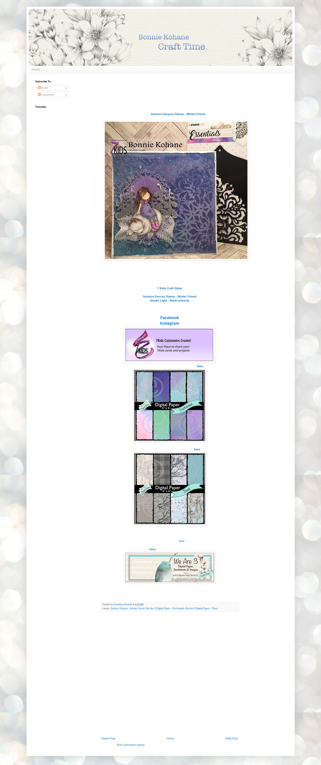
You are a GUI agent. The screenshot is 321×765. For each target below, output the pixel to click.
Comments (46, 94)
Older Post (231, 738)
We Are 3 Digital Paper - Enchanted (165, 608)
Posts (43, 87)
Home (36, 69)
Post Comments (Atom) (131, 745)
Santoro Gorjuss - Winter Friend (127, 608)
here (181, 541)
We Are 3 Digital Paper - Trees (201, 608)
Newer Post (108, 738)
